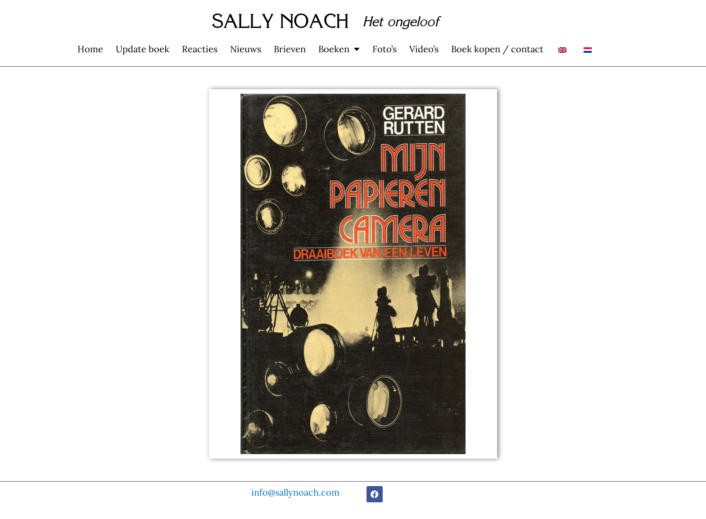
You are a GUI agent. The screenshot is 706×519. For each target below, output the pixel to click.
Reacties (199, 49)
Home (90, 49)
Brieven (290, 49)
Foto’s (384, 49)
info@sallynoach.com (295, 492)
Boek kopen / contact (497, 49)
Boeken (339, 49)
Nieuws (245, 49)
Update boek (142, 49)
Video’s (424, 49)
